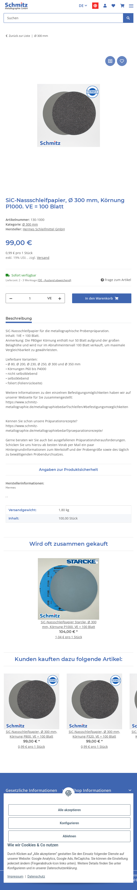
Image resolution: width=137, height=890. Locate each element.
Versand (43, 257)
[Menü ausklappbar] (131, 4)
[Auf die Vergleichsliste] (110, 61)
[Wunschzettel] (113, 5)
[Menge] (30, 298)
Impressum (15, 876)
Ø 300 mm (30, 224)
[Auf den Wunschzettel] (122, 61)
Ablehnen (69, 836)
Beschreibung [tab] (19, 318)
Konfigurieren (69, 823)
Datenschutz (36, 876)
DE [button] (81, 5)
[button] (105, 5)
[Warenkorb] (122, 5)
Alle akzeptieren (69, 810)
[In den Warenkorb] (9, 49)
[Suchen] (63, 18)
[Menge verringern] (11, 298)
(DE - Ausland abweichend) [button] (54, 280)
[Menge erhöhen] (60, 298)
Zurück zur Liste (19, 36)
